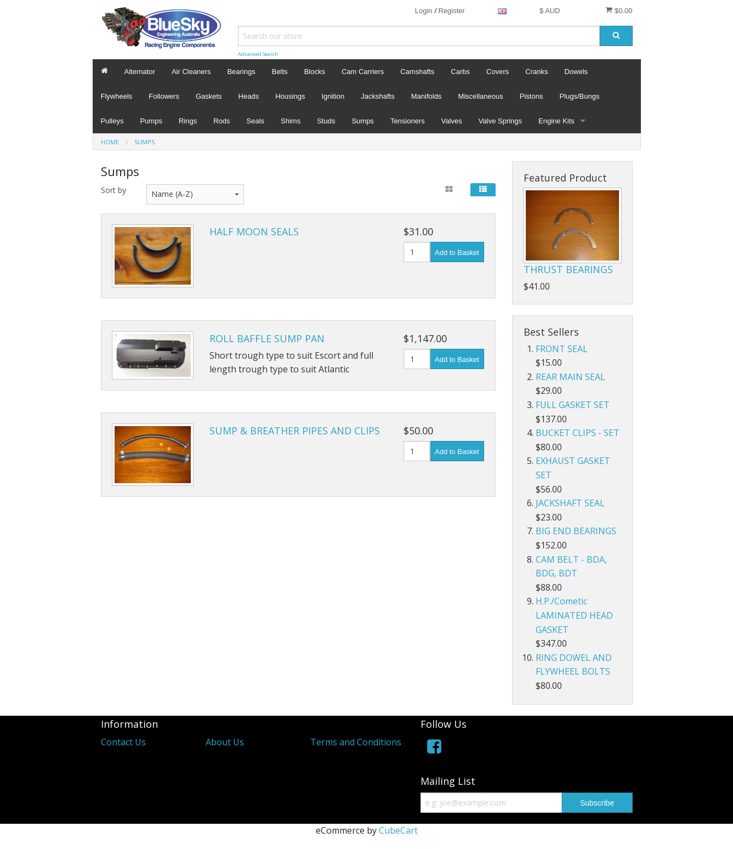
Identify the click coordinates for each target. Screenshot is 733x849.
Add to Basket (457, 252)
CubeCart (398, 830)
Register (452, 11)
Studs (326, 121)
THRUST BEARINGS (568, 269)
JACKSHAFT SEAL (570, 503)
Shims (290, 121)
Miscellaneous (480, 96)
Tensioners (407, 121)
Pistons (531, 96)
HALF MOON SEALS (254, 231)
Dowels (576, 71)
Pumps (151, 121)
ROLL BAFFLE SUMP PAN (267, 338)
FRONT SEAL (562, 349)
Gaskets (209, 96)
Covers (497, 71)
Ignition (332, 96)
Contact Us (123, 742)
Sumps (362, 121)
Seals (256, 121)
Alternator (139, 71)
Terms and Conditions (355, 742)
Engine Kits (556, 121)
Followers (164, 96)
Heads (248, 96)
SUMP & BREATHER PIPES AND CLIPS (294, 430)
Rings (188, 121)
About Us (225, 742)
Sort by (113, 190)
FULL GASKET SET (573, 405)
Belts (280, 71)
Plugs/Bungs (579, 96)
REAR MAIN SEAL (570, 377)
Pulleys (112, 121)
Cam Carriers (363, 71)
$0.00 (618, 10)
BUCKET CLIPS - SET (578, 433)
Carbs (460, 71)
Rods (221, 121)
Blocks (314, 71)
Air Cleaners (191, 71)
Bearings (241, 71)
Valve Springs (500, 121)
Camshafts (417, 71)
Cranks (536, 71)
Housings (290, 96)
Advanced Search (258, 54)
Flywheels (117, 96)
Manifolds (426, 96)
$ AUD (549, 11)
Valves (451, 121)
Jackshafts (377, 96)
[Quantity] (417, 252)
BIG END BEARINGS (576, 531)
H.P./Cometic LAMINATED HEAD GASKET (574, 615)
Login (424, 11)
